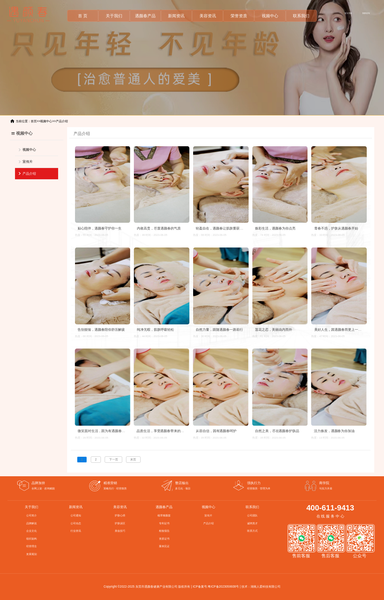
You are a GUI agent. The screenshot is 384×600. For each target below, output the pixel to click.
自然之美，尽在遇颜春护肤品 (277, 428)
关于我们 (114, 16)
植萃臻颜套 (164, 515)
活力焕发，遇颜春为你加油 (335, 428)
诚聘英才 (252, 523)
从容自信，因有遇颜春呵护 (216, 428)
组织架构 (31, 538)
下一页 (113, 459)
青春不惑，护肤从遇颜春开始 (336, 228)
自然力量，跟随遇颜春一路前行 (219, 330)
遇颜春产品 (145, 16)
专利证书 (164, 523)
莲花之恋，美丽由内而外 (273, 330)
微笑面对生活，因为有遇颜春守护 (103, 428)
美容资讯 (208, 16)
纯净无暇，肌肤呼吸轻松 (155, 330)
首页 (34, 121)
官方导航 (348, 13)
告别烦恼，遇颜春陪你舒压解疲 (101, 330)
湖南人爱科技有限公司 (265, 586)
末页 (133, 459)
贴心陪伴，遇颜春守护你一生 (100, 228)
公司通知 (75, 515)
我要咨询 (366, 13)
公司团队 (252, 515)
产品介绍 (62, 121)
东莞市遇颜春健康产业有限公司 (156, 586)
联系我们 (301, 16)
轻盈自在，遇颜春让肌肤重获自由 (221, 228)
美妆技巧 (120, 531)
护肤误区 (120, 523)
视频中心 (270, 16)
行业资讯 (75, 531)
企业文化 (31, 531)
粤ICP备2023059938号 (223, 586)
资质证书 (164, 538)
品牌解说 (31, 523)
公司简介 (31, 515)
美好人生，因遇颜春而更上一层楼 (339, 330)
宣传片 (27, 162)
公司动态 (75, 523)
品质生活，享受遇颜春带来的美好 (162, 428)
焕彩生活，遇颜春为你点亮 (275, 228)
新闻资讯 (176, 16)
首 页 (82, 16)
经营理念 (31, 546)
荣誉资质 (239, 16)
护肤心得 (120, 515)
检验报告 (164, 531)
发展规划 (31, 554)
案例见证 (164, 546)
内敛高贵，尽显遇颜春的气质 (159, 228)
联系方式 (252, 531)
